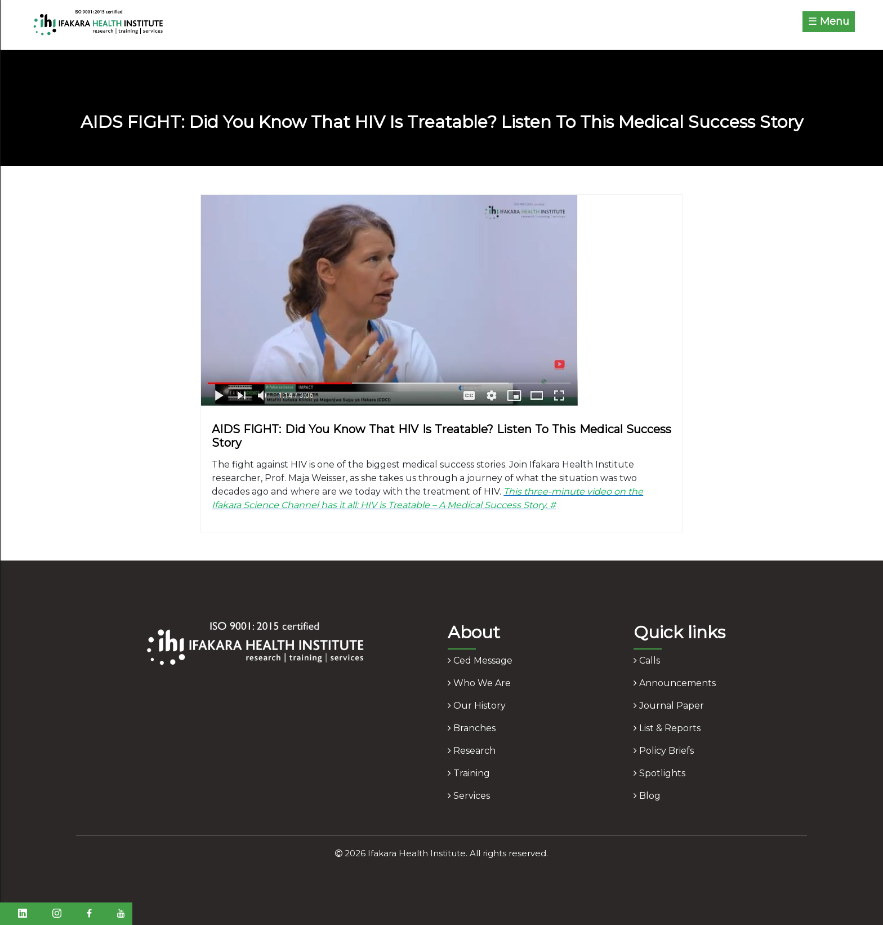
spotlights (659, 773)
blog (647, 795)
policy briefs (664, 750)
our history (477, 705)
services (469, 795)
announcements (675, 683)
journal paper (669, 705)
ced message (480, 660)
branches (472, 728)
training (469, 773)
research (472, 750)
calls (647, 660)
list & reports (667, 728)
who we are (479, 683)
